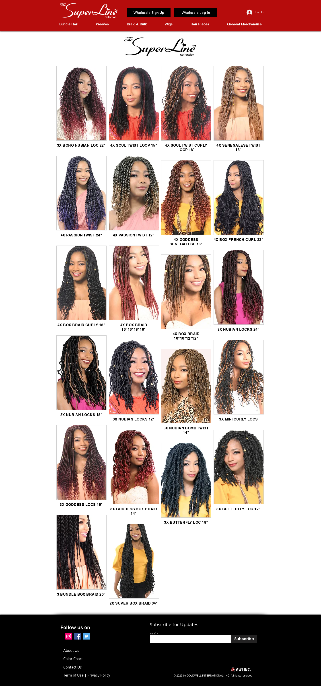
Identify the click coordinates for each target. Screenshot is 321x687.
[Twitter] (86, 636)
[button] (68, 24)
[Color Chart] (74, 659)
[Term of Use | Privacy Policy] (86, 675)
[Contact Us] (76, 667)
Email (153, 633)
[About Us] (73, 650)
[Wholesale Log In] (195, 12)
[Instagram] (68, 636)
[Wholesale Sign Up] (149, 12)
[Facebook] (77, 636)
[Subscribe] (244, 639)
